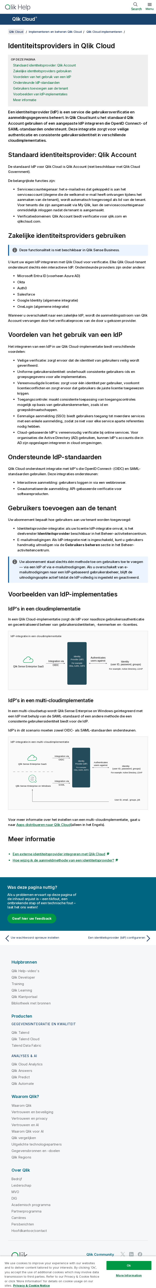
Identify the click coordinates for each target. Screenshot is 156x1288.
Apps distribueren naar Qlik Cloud (43, 824)
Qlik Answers (22, 1071)
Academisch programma (31, 1205)
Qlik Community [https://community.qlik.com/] (100, 1254)
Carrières (19, 1218)
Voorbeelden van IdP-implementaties (40, 94)
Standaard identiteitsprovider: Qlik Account (44, 65)
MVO (15, 1192)
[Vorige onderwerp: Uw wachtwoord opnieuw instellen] (40, 938)
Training (18, 984)
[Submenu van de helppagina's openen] (6, 19)
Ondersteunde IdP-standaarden (36, 83)
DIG (14, 1198)
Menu (150, 9)
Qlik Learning (22, 990)
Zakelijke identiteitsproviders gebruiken (42, 71)
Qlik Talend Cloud (25, 1039)
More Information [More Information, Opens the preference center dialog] (129, 1275)
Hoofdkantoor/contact (29, 1231)
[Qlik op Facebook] (140, 1254)
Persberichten (23, 1224)
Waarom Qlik (22, 1105)
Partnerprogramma (27, 1211)
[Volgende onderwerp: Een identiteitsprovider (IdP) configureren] (116, 938)
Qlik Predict (21, 1077)
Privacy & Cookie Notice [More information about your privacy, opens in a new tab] (31, 1285)
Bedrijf (17, 1179)
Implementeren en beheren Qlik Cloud (55, 31)
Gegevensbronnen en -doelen (36, 1151)
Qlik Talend (20, 1032)
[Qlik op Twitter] (122, 1254)
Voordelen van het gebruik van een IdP (42, 77)
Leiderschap (21, 1185)
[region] (78, 1272)
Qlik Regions (21, 1157)
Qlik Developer (23, 977)
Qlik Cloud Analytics (27, 1064)
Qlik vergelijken (24, 1138)
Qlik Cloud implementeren (104, 31)
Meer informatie (24, 100)
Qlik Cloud (24, 19)
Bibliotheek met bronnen (31, 1003)
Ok (129, 1265)
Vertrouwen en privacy (29, 1118)
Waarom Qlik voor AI (28, 1131)
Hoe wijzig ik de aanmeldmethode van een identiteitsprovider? (63, 860)
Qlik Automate (23, 1083)
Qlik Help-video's (25, 971)
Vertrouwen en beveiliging (32, 1112)
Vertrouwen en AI (25, 1125)
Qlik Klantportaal (24, 997)
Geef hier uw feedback (32, 918)
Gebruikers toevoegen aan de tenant (40, 88)
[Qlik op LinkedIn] (131, 1254)
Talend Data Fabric (26, 1045)
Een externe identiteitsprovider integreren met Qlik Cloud (59, 854)
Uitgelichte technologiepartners (37, 1144)
